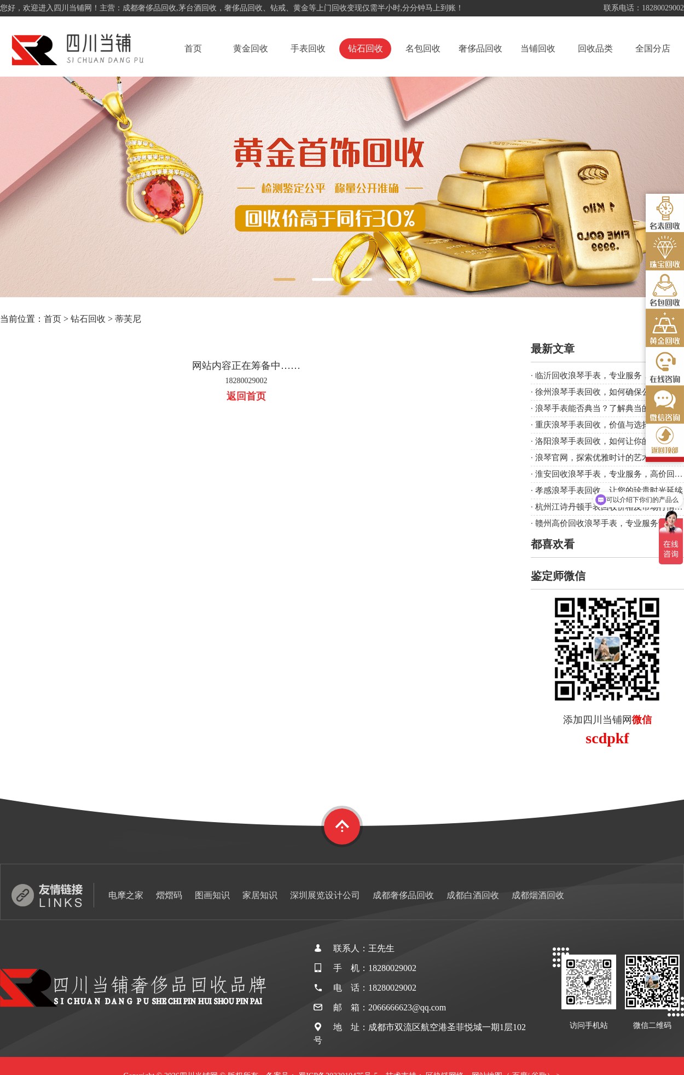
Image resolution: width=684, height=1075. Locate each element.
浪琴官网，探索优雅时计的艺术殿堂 (600, 457)
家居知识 (259, 895)
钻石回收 (365, 48)
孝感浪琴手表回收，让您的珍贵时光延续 (609, 490)
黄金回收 (250, 48)
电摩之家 (125, 895)
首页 (193, 48)
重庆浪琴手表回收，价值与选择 (592, 424)
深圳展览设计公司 (325, 895)
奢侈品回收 (480, 48)
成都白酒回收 (473, 895)
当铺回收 (537, 48)
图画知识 (212, 895)
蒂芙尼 (128, 318)
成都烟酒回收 (538, 895)
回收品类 (595, 48)
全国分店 (652, 48)
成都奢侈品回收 (403, 895)
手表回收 (308, 48)
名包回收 (422, 48)
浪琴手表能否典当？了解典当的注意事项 (609, 408)
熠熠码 (169, 895)
